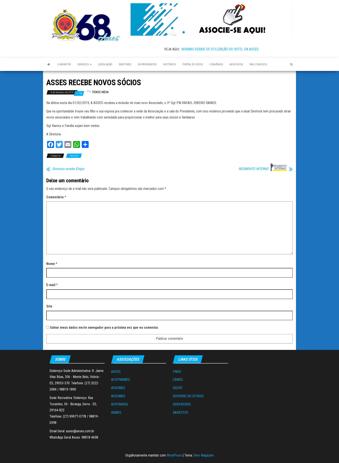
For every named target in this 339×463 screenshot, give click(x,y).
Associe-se (236, 64)
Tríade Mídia (100, 92)
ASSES (116, 372)
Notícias (74, 155)
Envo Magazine (203, 455)
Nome (51, 264)
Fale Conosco (258, 64)
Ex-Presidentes (147, 64)
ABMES (116, 412)
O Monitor (64, 64)
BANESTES (180, 412)
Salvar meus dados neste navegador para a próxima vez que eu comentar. (104, 327)
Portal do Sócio (192, 64)
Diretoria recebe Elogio (68, 169)
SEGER (177, 388)
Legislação (105, 64)
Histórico (169, 64)
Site (49, 306)
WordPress (174, 455)
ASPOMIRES (119, 404)
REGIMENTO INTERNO (253, 169)
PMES (177, 372)
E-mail (52, 285)
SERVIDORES (182, 404)
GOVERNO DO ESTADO (188, 396)
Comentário (56, 197)
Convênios (216, 64)
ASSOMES (118, 388)
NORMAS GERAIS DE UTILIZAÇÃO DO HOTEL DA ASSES (220, 49)
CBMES (178, 380)
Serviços (84, 64)
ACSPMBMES (120, 380)
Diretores (125, 64)
